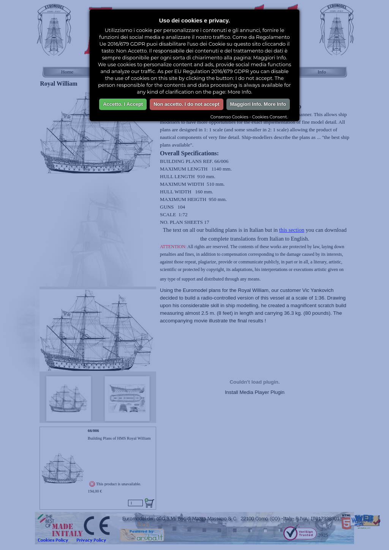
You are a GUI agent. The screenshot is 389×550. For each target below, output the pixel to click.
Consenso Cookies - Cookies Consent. (249, 117)
